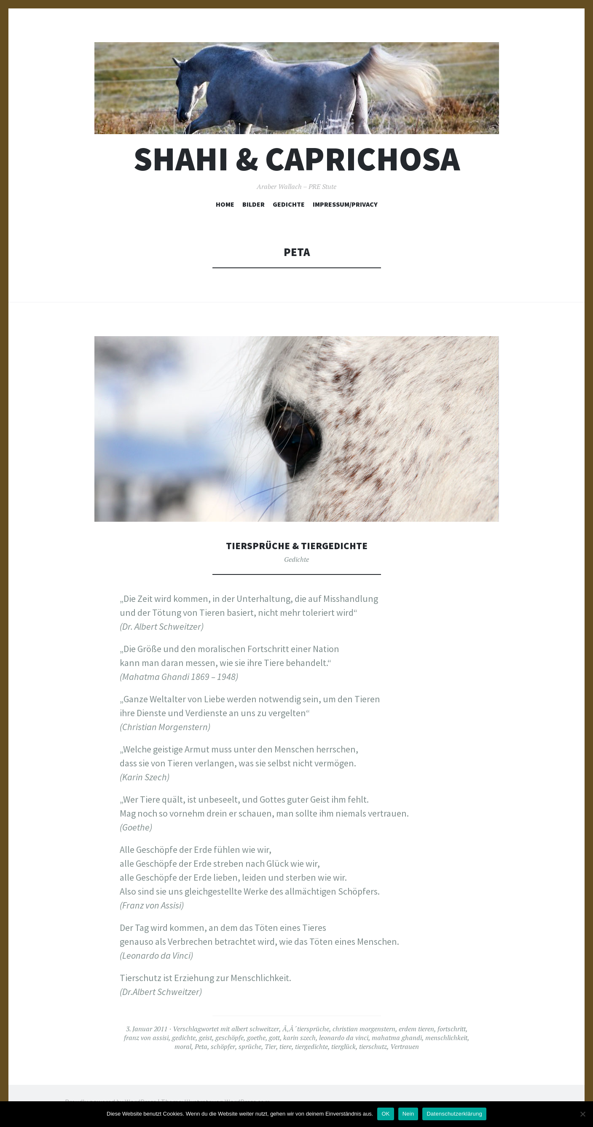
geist (205, 1037)
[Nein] (582, 1114)
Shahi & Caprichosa (297, 158)
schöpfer (223, 1046)
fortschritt (451, 1028)
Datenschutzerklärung (454, 1114)
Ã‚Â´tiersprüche (305, 1028)
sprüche (250, 1046)
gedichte (184, 1037)
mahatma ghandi (397, 1037)
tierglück (343, 1046)
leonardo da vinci (343, 1037)
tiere (285, 1046)
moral (182, 1046)
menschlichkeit (446, 1037)
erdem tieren (416, 1028)
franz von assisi (146, 1037)
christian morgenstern (364, 1028)
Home (225, 204)
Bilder (253, 204)
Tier (270, 1046)
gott (274, 1037)
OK (385, 1114)
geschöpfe (229, 1037)
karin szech (299, 1037)
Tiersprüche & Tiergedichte (296, 545)
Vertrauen (404, 1046)
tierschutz (373, 1046)
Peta (201, 1046)
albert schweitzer (255, 1028)
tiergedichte (311, 1046)
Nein (408, 1114)
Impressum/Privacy (345, 204)
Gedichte (289, 204)
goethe (256, 1037)
